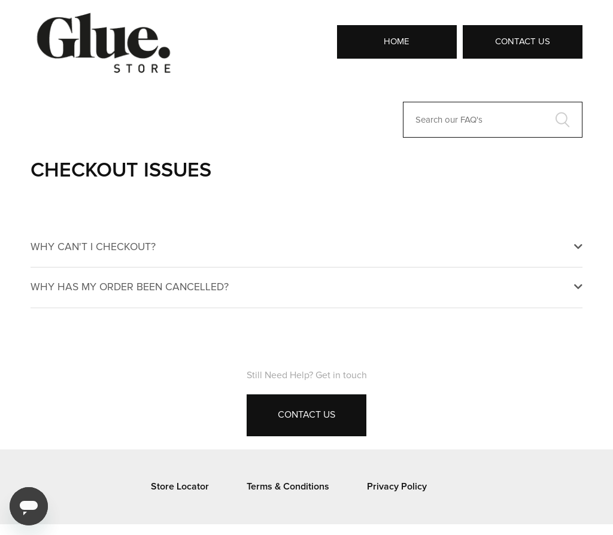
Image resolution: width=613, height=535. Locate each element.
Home (396, 41)
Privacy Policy (397, 486)
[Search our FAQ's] (492, 120)
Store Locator (180, 486)
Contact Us (522, 41)
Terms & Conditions (288, 486)
